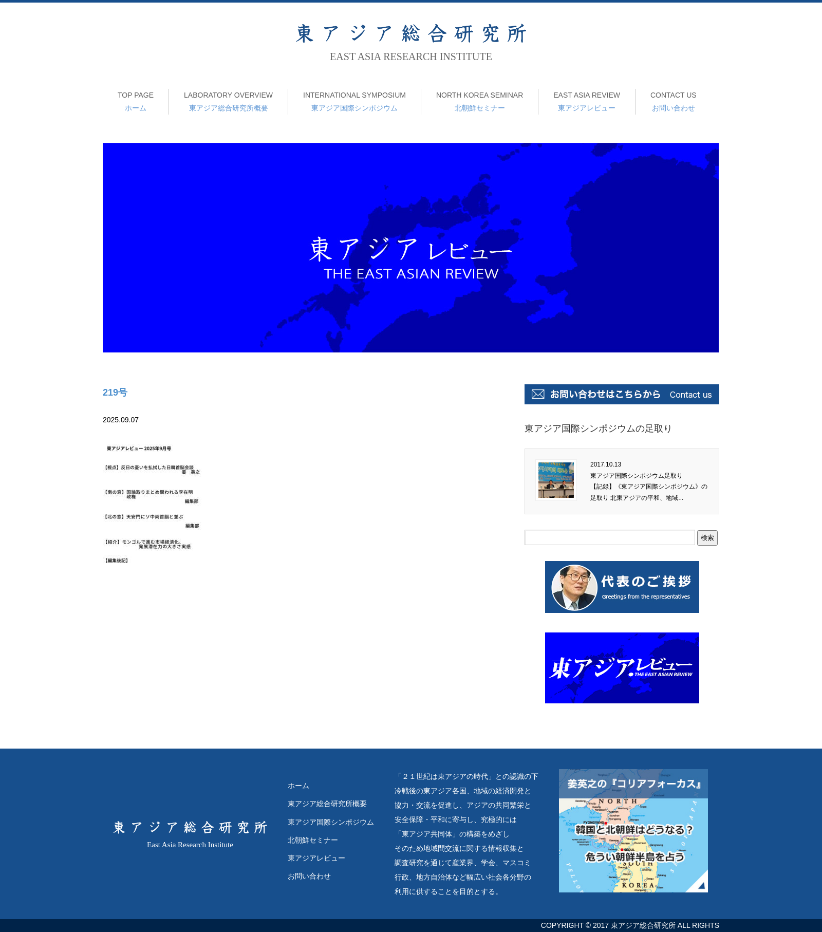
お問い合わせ (673, 100)
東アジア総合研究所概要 (228, 100)
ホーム (136, 100)
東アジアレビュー (586, 100)
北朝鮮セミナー (479, 100)
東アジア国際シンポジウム (354, 100)
